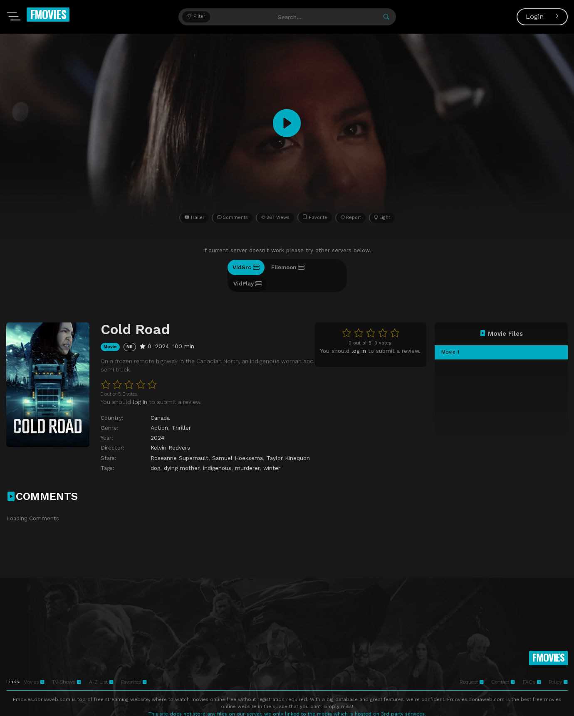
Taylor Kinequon (288, 441)
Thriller (181, 410)
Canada (160, 400)
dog (155, 451)
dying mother (181, 451)
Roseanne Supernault (179, 441)
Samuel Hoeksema (237, 441)
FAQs (532, 665)
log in (358, 333)
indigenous (217, 451)
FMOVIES (48, 14)
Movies (34, 665)
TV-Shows (66, 665)
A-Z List (101, 665)
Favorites (134, 665)
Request (472, 665)
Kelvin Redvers (170, 431)
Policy (558, 665)
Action (159, 410)
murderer (247, 451)
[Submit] (386, 16)
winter (271, 451)
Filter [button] (196, 16)
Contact (503, 665)
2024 (157, 421)
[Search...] (290, 17)
